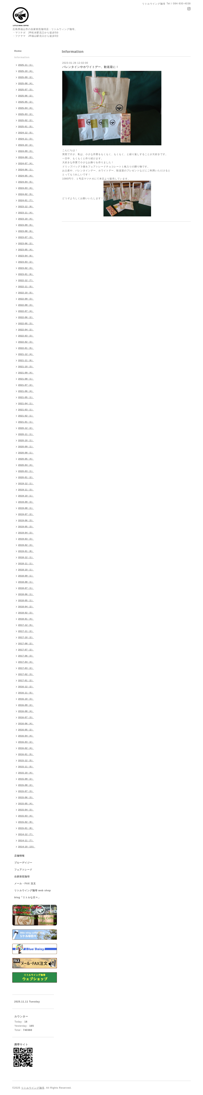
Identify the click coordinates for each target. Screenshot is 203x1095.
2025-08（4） (26, 83)
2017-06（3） (26, 656)
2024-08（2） (26, 157)
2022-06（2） (26, 317)
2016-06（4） (26, 723)
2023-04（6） (26, 256)
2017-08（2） (26, 643)
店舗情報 (19, 855)
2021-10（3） (26, 366)
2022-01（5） (26, 348)
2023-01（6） (26, 274)
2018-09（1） (26, 576)
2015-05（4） (26, 803)
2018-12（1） (26, 557)
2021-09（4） (26, 372)
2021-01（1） (26, 422)
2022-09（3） (26, 299)
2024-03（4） (26, 188)
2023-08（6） (26, 231)
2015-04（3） (26, 809)
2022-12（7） (26, 280)
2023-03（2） (26, 262)
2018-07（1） (26, 588)
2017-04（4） (26, 662)
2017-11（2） (26, 631)
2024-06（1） (26, 169)
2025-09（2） (26, 77)
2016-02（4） (26, 748)
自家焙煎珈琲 (22, 876)
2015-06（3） (26, 797)
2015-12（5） (26, 760)
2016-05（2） (26, 729)
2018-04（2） (26, 606)
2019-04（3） (26, 533)
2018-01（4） (26, 619)
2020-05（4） (26, 459)
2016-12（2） (26, 686)
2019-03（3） (26, 539)
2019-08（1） (26, 508)
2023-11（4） (26, 212)
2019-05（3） (26, 526)
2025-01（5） (26, 126)
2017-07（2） (26, 649)
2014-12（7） (26, 834)
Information (22, 57)
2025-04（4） (26, 108)
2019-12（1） (26, 483)
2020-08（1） (26, 453)
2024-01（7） (26, 200)
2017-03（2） (26, 668)
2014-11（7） (26, 840)
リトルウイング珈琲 (32, 1087)
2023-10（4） (26, 219)
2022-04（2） (26, 329)
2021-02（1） (26, 416)
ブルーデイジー (23, 862)
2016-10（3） (26, 699)
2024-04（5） (26, 182)
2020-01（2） (26, 477)
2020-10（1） (26, 440)
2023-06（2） (26, 243)
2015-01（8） (26, 828)
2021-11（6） (26, 360)
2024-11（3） (26, 139)
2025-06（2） (26, 96)
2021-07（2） (26, 385)
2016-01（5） (26, 754)
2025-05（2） (26, 102)
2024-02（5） (26, 194)
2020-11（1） (26, 434)
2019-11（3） (26, 489)
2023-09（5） (26, 225)
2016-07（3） (26, 717)
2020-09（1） (26, 446)
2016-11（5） (26, 693)
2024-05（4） (26, 176)
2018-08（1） (26, 582)
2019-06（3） (26, 520)
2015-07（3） (26, 791)
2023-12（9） (26, 206)
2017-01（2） (26, 680)
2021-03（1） (26, 409)
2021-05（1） (26, 397)
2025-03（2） (26, 114)
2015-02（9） (26, 822)
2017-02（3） (26, 674)
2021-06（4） (26, 391)
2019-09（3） (26, 502)
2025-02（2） (26, 120)
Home (18, 51)
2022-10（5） (26, 292)
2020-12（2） (26, 428)
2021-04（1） (26, 403)
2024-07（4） (26, 163)
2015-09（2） (26, 779)
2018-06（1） (26, 594)
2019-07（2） (26, 514)
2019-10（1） (26, 496)
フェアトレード (23, 869)
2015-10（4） (26, 773)
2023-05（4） (26, 249)
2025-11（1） (26, 65)
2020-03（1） (26, 471)
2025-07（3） (26, 89)
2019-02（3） (26, 545)
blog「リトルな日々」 (27, 897)
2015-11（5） (26, 766)
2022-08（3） (26, 305)
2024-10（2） (26, 145)
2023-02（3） (26, 268)
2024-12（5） (26, 132)
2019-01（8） (26, 551)
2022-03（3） (26, 336)
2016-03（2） (26, 742)
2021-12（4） (26, 354)
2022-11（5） (26, 286)
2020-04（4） (26, 465)
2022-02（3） (26, 342)
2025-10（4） (26, 71)
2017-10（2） (26, 637)
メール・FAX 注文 (25, 883)
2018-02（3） (26, 613)
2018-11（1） (26, 563)
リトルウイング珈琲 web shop (32, 890)
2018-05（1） (26, 600)
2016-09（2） (26, 705)
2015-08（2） (26, 785)
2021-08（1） (26, 379)
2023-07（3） (26, 237)
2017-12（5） (26, 625)
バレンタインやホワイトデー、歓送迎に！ (90, 66)
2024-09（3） (26, 151)
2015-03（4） (26, 816)
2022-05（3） (26, 323)
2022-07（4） (26, 311)
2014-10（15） (26, 846)
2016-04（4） (26, 736)
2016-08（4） (26, 711)
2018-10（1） (26, 569)
